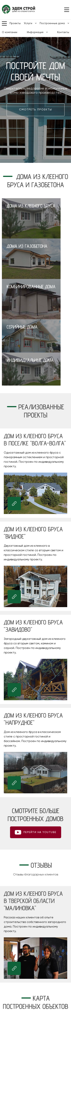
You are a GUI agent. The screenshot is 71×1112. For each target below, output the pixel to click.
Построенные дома (54, 23)
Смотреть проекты (35, 109)
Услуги (30, 23)
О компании (9, 32)
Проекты (15, 23)
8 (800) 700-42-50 (59, 9)
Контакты (63, 32)
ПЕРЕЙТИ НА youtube (39, 832)
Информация (37, 32)
